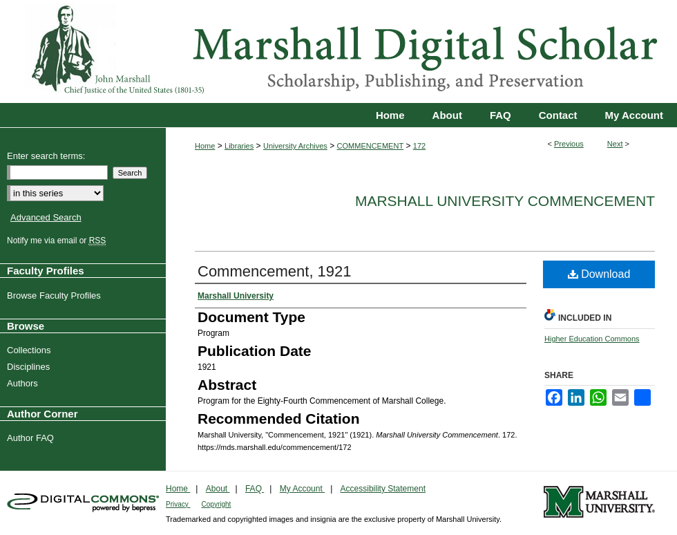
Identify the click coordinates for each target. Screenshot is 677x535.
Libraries (239, 146)
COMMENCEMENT (370, 146)
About (218, 489)
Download (599, 274)
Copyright (216, 504)
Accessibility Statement (383, 489)
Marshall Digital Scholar (338, 51)
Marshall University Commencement (505, 201)
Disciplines (30, 367)
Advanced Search (46, 217)
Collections (30, 350)
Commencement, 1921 (275, 271)
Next (615, 144)
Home (205, 146)
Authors (24, 383)
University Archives (295, 146)
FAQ (254, 489)
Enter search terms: (46, 156)
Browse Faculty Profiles (55, 295)
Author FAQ (32, 438)
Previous (569, 144)
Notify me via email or (58, 240)
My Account (302, 489)
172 (419, 146)
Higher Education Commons (592, 339)
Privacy (178, 504)
